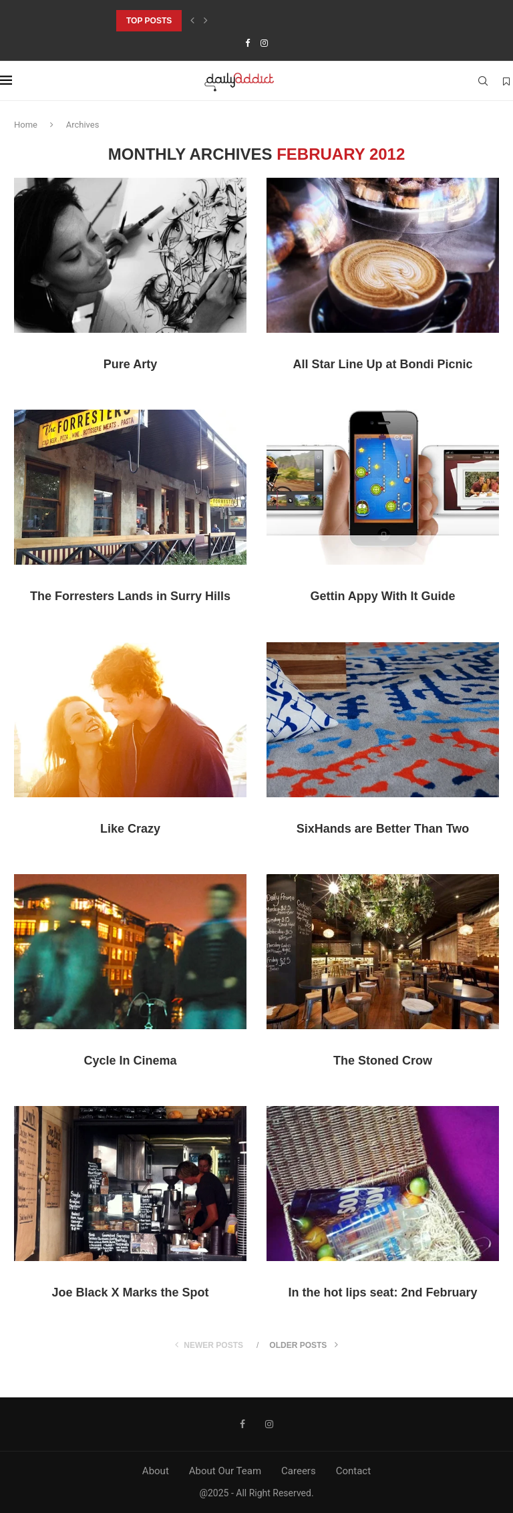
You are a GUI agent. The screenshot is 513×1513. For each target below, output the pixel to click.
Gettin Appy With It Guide (382, 596)
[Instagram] (264, 43)
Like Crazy (130, 828)
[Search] (483, 80)
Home (25, 125)
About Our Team (225, 1471)
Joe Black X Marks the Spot (129, 1292)
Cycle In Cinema (129, 1060)
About (155, 1471)
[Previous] (192, 20)
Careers (298, 1471)
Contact (353, 1471)
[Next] (205, 20)
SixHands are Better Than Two (383, 828)
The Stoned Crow (382, 1060)
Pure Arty (130, 364)
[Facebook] (247, 43)
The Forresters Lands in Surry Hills (130, 596)
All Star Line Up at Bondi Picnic (382, 364)
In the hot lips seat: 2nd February (382, 1292)
